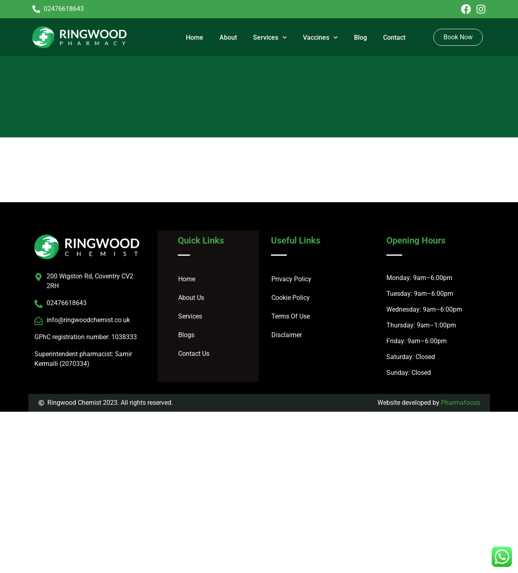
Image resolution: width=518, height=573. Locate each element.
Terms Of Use (290, 316)
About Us (191, 297)
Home (194, 37)
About (228, 37)
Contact (394, 37)
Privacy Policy (291, 279)
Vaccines (320, 37)
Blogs (186, 335)
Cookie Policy (290, 297)
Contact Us (193, 353)
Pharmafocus (460, 402)
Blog (360, 37)
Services (270, 37)
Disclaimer (286, 335)
